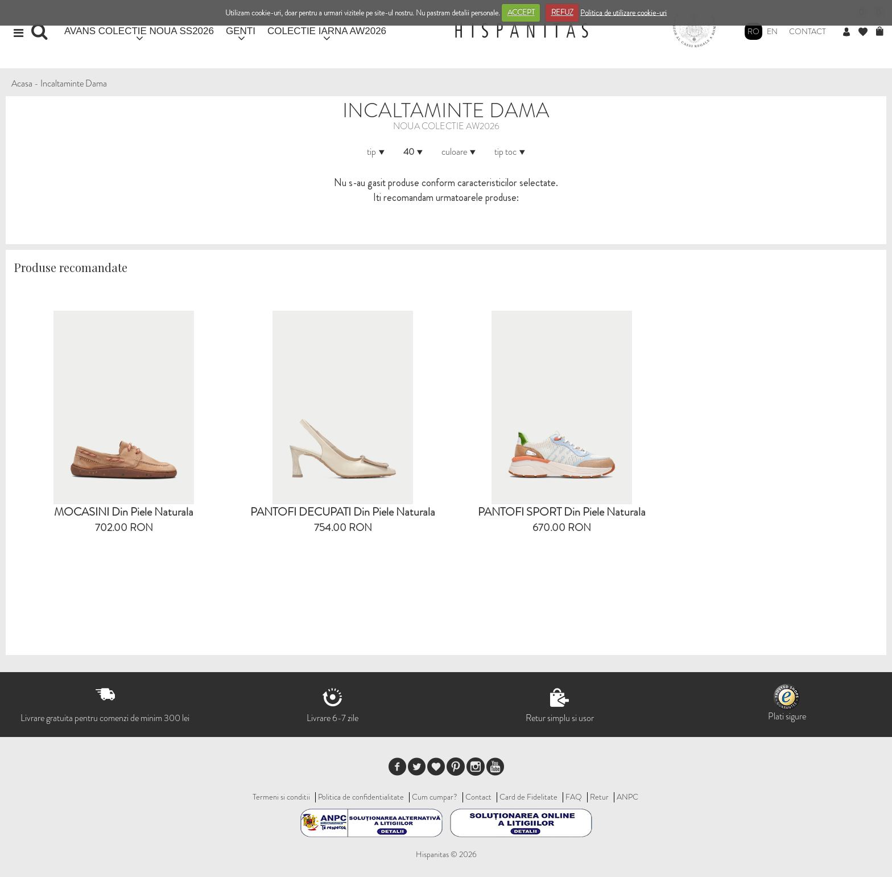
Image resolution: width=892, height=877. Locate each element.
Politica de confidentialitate (361, 796)
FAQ (573, 796)
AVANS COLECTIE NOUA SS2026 (139, 31)
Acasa (21, 83)
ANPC (627, 796)
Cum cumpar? (434, 796)
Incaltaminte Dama (73, 83)
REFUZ (562, 12)
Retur (599, 796)
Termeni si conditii (281, 796)
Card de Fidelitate (528, 796)
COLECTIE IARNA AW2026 (326, 31)
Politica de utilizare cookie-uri (623, 12)
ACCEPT (521, 12)
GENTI (240, 31)
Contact (807, 31)
